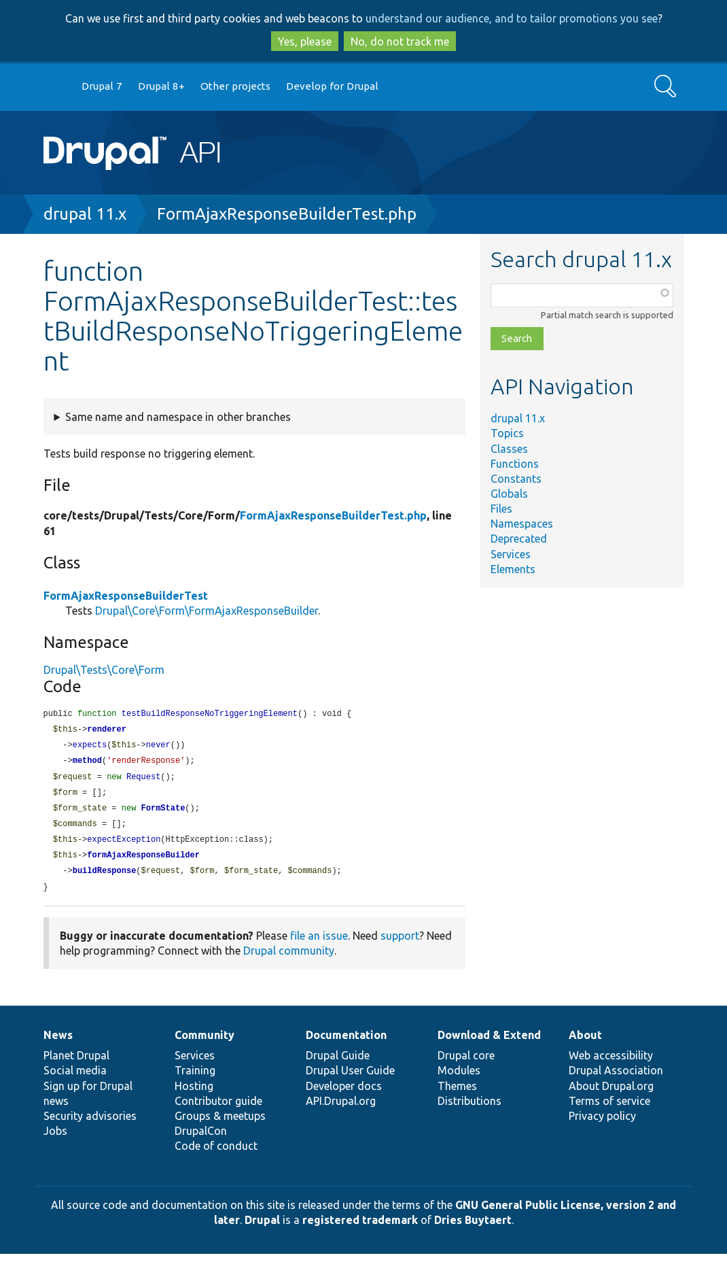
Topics (507, 433)
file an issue (319, 944)
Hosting (194, 1094)
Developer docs (344, 1094)
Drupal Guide (338, 1063)
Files (501, 508)
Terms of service (609, 1109)
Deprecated (519, 538)
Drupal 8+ (161, 86)
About (585, 1043)
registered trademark (360, 1228)
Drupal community (288, 959)
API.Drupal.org (341, 1109)
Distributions (469, 1109)
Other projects (235, 86)
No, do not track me (400, 41)
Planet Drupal (76, 1063)
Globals (509, 494)
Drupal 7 (102, 86)
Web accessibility (611, 1063)
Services (511, 554)
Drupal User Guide (350, 1078)
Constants (516, 479)
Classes (509, 449)
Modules (459, 1078)
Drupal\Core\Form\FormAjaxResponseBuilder (206, 610)
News (58, 1043)
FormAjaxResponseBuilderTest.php (286, 214)
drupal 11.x (84, 214)
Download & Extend (489, 1043)
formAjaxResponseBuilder (143, 862)
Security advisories (90, 1124)
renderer (106, 730)
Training (195, 1078)
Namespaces (522, 523)
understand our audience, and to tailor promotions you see (512, 18)
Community (204, 1043)
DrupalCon (201, 1139)
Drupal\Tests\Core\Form (103, 670)
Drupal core (466, 1063)
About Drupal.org (611, 1094)
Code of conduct (216, 1154)
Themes (457, 1094)
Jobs (55, 1139)
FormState (163, 813)
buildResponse (105, 878)
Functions (515, 464)
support (399, 944)
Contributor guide (218, 1109)
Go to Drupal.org (56, 86)
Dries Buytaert (473, 1228)
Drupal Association (616, 1078)
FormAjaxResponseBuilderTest (125, 596)
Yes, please (305, 41)
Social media (75, 1078)
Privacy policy (602, 1124)
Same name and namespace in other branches (178, 417)
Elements (513, 569)
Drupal (262, 1228)
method (87, 763)
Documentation (346, 1043)
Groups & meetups (220, 1124)
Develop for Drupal (332, 86)
